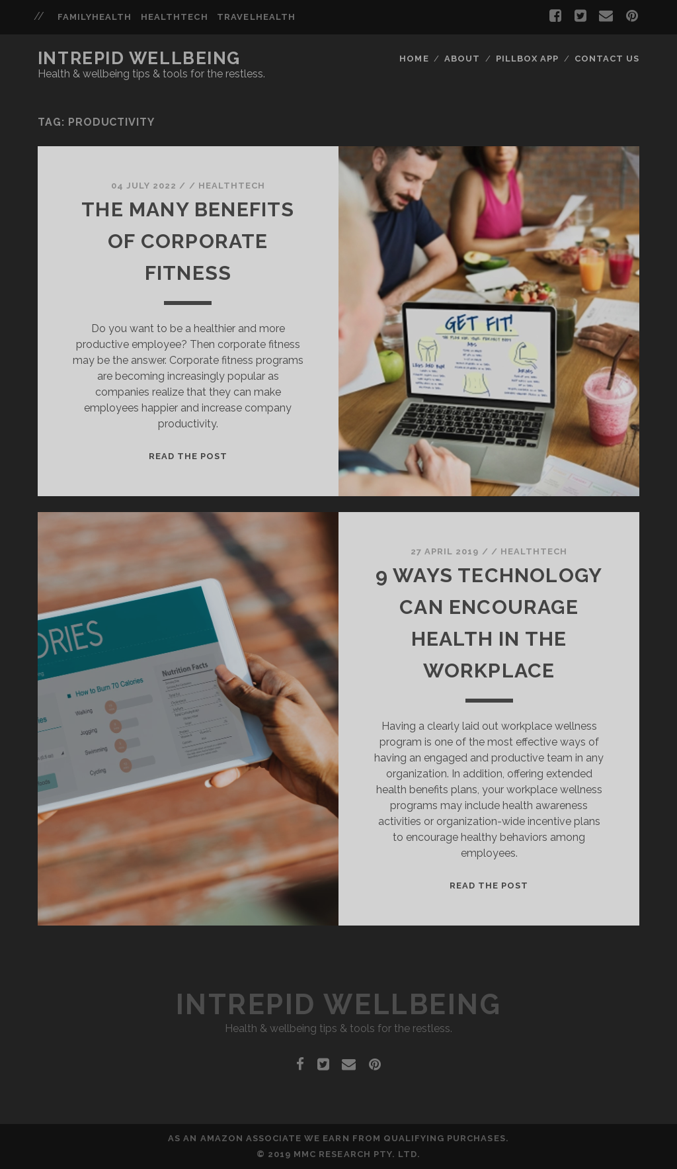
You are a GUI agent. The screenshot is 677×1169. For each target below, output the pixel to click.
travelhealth (256, 17)
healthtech (174, 17)
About (462, 59)
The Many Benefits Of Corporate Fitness (187, 241)
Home (413, 59)
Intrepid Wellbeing (139, 58)
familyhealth (95, 17)
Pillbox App (527, 59)
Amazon (221, 1138)
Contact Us (607, 59)
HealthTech (231, 186)
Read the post (188, 456)
